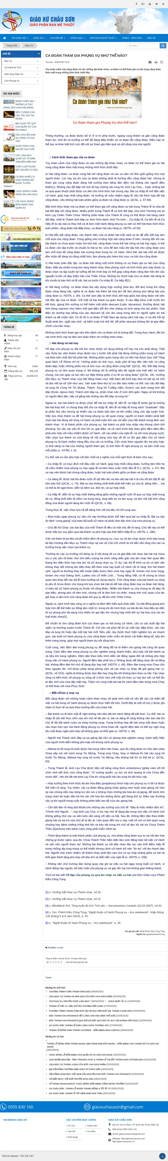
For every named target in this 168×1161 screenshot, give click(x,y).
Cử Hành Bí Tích (12, 67)
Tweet (48, 977)
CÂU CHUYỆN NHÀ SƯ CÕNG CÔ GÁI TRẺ (25, 137)
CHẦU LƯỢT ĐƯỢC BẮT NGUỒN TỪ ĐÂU (26, 168)
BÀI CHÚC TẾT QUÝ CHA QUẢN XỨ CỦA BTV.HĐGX (25, 126)
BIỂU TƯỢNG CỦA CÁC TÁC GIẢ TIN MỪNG (25, 115)
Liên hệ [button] (151, 38)
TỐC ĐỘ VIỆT (27, 1156)
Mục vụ (8, 61)
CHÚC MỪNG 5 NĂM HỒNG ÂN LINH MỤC (26, 193)
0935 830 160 (20, 1107)
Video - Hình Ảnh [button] (132, 38)
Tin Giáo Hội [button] (20, 39)
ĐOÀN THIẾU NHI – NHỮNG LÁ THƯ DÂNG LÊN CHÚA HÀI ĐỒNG (19, 104)
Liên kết (71, 1131)
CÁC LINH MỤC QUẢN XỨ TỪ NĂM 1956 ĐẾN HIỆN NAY (26, 158)
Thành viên (92, 1126)
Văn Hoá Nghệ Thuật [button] (103, 39)
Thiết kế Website (10, 1156)
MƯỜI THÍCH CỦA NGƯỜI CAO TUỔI (24, 147)
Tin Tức (71, 1126)
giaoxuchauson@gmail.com (117, 1107)
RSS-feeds (73, 1137)
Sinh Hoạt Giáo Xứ (13, 74)
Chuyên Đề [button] (57, 39)
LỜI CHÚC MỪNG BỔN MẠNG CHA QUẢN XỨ (24, 204)
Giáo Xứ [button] (39, 39)
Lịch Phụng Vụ (11, 80)
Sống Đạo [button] (77, 39)
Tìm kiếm (91, 1131)
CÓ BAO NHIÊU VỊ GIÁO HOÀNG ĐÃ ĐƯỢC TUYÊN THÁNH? (19, 181)
